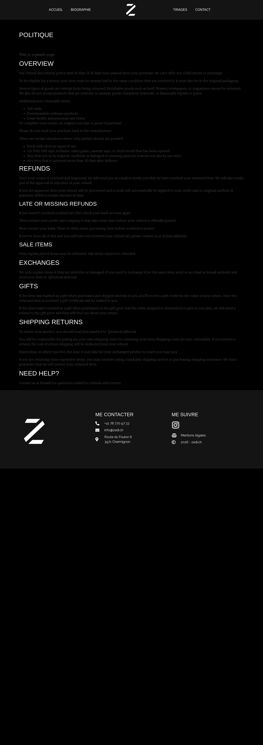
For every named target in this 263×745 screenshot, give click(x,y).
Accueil (56, 9)
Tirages (180, 9)
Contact (202, 9)
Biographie (81, 9)
